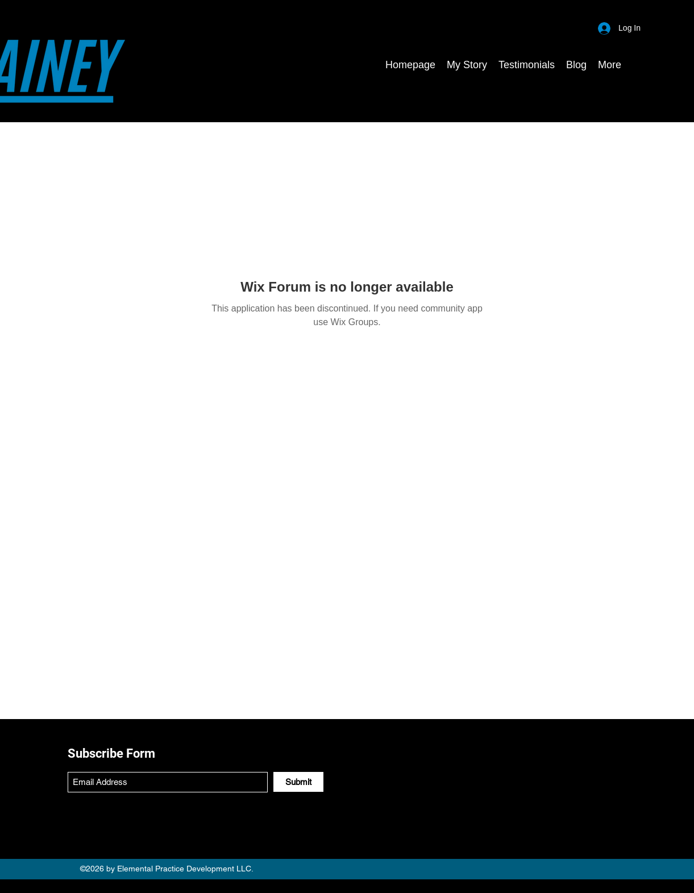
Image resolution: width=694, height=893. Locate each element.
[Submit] (298, 782)
